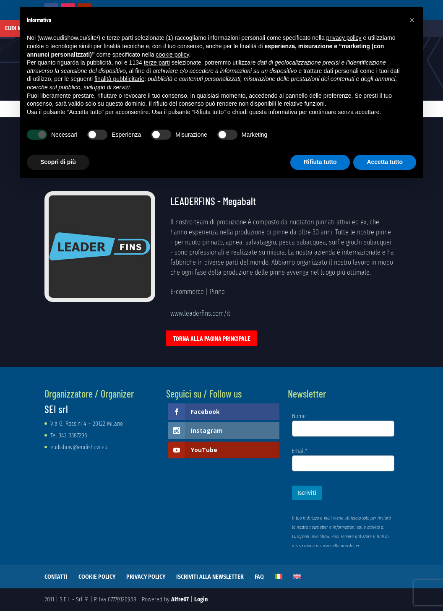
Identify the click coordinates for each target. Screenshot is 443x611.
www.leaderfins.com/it (200, 313)
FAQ (259, 576)
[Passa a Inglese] (297, 576)
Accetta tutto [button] (385, 162)
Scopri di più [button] (58, 162)
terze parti (157, 62)
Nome (299, 416)
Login (201, 599)
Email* (299, 451)
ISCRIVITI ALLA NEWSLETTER (210, 576)
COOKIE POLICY (96, 576)
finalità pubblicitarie (119, 78)
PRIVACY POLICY (145, 576)
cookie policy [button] (172, 54)
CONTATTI (56, 576)
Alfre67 (180, 599)
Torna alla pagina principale (211, 338)
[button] (412, 20)
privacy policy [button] (344, 37)
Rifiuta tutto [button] (320, 162)
